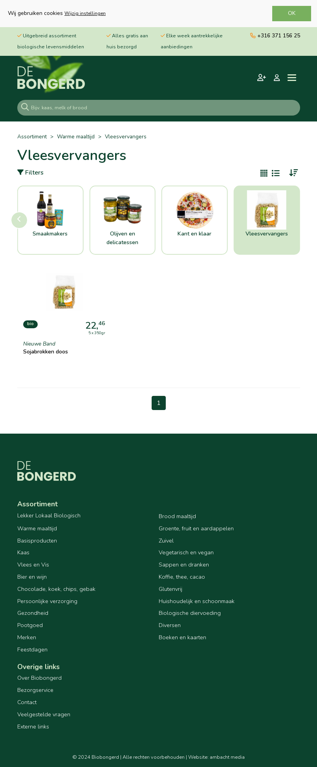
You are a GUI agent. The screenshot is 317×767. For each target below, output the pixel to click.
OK (291, 13)
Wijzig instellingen (85, 13)
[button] (19, 220)
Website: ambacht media (216, 757)
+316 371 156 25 (275, 35)
